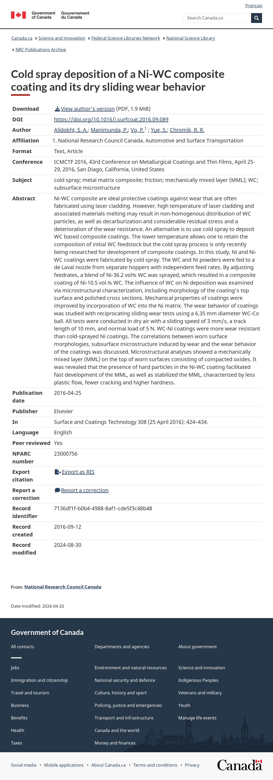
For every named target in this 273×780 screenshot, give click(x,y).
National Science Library (190, 38)
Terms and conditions (155, 765)
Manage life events (197, 718)
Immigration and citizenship (39, 680)
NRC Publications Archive (41, 50)
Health (17, 730)
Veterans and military (200, 693)
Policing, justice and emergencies (128, 705)
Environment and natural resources (131, 668)
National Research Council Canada (62, 586)
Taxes (16, 743)
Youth (184, 705)
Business (20, 705)
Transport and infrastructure (124, 718)
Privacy (192, 765)
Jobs (15, 668)
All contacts (22, 647)
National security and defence (125, 680)
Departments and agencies (122, 647)
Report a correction (82, 490)
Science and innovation (62, 38)
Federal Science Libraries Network (125, 38)
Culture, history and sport (121, 693)
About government (197, 647)
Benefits (19, 718)
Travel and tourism (30, 693)
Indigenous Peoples (198, 680)
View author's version (85, 108)
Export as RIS (74, 471)
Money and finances (115, 743)
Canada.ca (21, 38)
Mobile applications (64, 765)
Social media (23, 765)
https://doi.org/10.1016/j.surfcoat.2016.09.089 (111, 119)
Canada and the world (117, 730)
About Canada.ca (108, 765)
